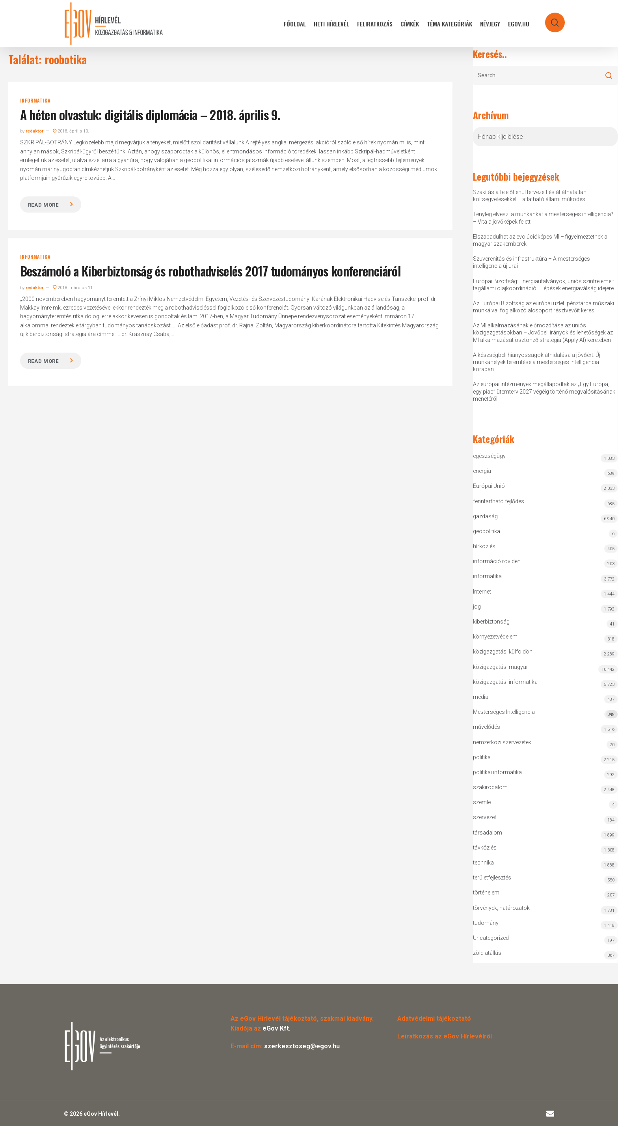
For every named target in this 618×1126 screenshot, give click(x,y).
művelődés (486, 727)
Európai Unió (489, 486)
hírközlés (484, 546)
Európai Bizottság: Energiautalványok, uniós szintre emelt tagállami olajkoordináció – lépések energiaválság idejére (543, 284)
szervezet (484, 817)
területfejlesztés (492, 877)
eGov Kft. (276, 1028)
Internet (482, 591)
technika (483, 862)
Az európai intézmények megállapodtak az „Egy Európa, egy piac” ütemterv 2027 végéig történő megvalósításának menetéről (544, 391)
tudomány (486, 923)
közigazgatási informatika (505, 682)
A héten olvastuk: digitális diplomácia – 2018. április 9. (150, 114)
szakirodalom (490, 787)
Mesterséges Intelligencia (545, 714)
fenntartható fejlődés (498, 501)
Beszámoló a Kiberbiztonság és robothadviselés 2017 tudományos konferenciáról (210, 270)
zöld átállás (487, 953)
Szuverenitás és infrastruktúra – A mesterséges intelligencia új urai (531, 262)
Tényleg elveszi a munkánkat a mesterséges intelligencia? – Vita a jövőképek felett (543, 217)
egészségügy (489, 456)
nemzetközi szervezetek (502, 742)
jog (477, 606)
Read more (43, 205)
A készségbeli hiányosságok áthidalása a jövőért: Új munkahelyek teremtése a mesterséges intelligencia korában (536, 362)
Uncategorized (491, 938)
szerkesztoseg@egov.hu (302, 1046)
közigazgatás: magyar (500, 667)
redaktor (34, 131)
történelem (486, 892)
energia (482, 471)
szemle (482, 802)
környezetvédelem (495, 636)
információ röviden (497, 561)
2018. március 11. (73, 287)
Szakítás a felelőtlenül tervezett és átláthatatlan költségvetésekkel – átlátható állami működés (529, 195)
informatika (35, 100)
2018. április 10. (71, 131)
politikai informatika (497, 772)
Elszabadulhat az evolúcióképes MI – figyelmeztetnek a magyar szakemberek (540, 240)
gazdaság (485, 516)
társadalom (487, 832)
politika (482, 757)
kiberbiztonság (491, 621)
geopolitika (486, 531)
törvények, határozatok (501, 908)
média (480, 697)
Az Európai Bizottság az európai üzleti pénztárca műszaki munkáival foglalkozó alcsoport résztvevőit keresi (543, 307)
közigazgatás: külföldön (502, 651)
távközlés (485, 847)
